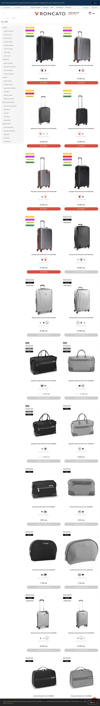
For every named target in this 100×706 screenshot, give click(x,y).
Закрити (95, 2)
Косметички (7, 141)
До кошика (43, 82)
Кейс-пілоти (7, 56)
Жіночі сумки (7, 81)
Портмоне (7, 109)
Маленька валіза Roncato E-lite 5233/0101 (81, 128)
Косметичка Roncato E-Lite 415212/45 (81, 569)
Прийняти (92, 702)
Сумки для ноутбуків (10, 88)
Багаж (5, 27)
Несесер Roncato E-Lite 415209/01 (43, 695)
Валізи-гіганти (8, 34)
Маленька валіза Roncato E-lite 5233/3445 (44, 191)
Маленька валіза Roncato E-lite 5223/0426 (44, 632)
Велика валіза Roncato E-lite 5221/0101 (81, 254)
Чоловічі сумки (8, 84)
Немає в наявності (81, 271)
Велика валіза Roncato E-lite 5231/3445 (81, 65)
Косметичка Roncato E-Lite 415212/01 (43, 569)
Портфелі (6, 91)
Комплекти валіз (8, 31)
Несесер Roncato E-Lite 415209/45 (81, 695)
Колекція (7, 18)
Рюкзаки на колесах (9, 66)
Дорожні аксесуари (9, 130)
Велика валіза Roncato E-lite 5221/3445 (81, 317)
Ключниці (6, 116)
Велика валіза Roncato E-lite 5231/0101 (44, 65)
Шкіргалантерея (9, 102)
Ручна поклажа (8, 48)
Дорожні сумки (8, 95)
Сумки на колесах (9, 98)
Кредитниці (7, 120)
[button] (6, 8)
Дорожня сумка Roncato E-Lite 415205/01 (43, 380)
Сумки (5, 77)
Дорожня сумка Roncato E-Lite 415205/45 (81, 380)
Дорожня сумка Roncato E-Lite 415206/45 (81, 443)
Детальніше (10, 703)
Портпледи (7, 52)
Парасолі (6, 134)
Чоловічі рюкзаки (9, 73)
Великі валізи (8, 38)
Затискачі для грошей (10, 106)
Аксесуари (7, 123)
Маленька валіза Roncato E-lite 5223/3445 (81, 632)
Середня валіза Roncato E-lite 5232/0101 (81, 191)
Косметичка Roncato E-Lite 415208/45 (81, 506)
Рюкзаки (6, 59)
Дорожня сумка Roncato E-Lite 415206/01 (43, 443)
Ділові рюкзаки (8, 63)
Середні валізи (8, 41)
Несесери (6, 138)
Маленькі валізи (8, 45)
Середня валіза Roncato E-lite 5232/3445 (43, 254)
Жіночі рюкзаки (8, 70)
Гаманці (6, 113)
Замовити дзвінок (72, 14)
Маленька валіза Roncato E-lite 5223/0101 (44, 128)
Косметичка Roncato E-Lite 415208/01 (43, 506)
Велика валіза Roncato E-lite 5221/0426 (44, 317)
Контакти (68, 7)
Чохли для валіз (8, 127)
